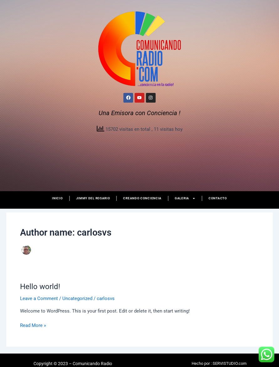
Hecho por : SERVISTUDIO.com (219, 363)
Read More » (33, 325)
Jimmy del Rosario (93, 198)
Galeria (185, 198)
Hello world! (40, 286)
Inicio (57, 198)
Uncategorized (77, 298)
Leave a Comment (39, 298)
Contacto (218, 198)
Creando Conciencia (142, 198)
